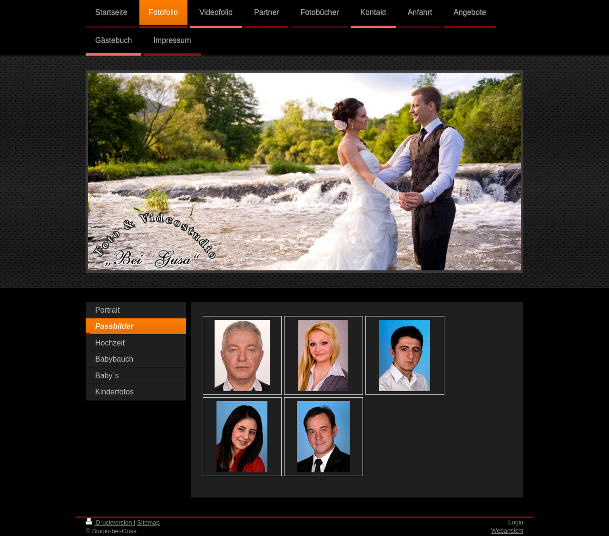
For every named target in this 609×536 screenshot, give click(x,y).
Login (515, 522)
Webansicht (507, 530)
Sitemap (148, 522)
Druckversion (110, 522)
